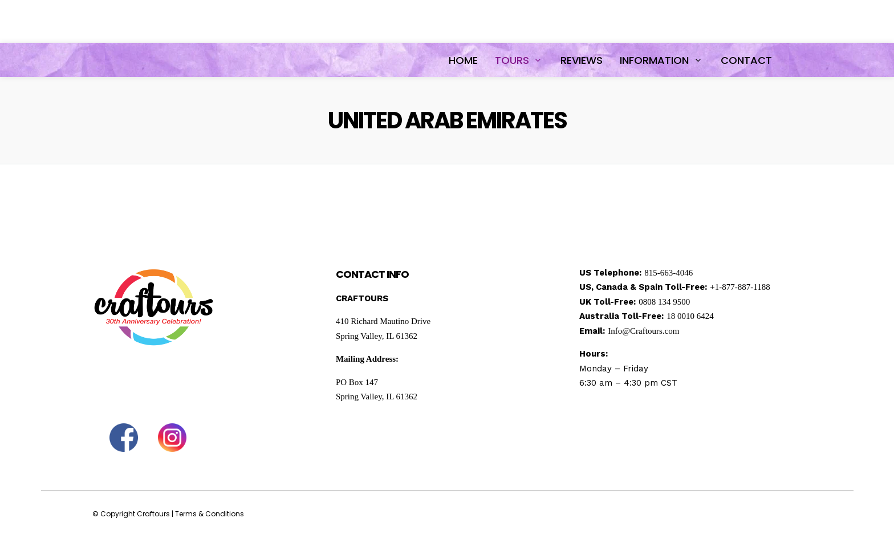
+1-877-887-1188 (740, 287)
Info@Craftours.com (643, 330)
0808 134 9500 (664, 301)
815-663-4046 (668, 272)
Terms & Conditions (209, 514)
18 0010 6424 (690, 316)
